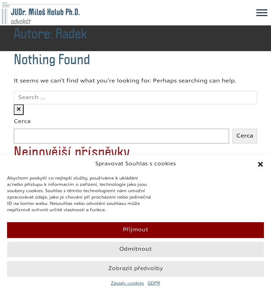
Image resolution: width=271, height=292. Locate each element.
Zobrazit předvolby (135, 269)
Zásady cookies (127, 283)
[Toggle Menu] (261, 12)
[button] (260, 164)
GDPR (153, 283)
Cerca (22, 121)
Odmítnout (135, 249)
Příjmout (135, 230)
